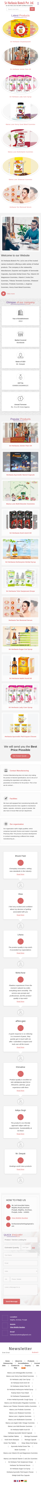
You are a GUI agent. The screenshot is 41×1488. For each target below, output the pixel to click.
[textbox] (26, 1247)
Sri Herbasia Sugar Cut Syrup (20, 649)
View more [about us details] (11, 294)
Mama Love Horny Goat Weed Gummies (20, 124)
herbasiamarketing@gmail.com (20, 1335)
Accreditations (23, 1363)
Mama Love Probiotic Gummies (20, 1409)
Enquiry (28, 1365)
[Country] (20, 1271)
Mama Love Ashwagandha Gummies (19, 1373)
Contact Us (15, 1365)
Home (7, 1361)
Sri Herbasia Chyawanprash (20, 42)
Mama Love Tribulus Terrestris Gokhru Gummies (20, 1406)
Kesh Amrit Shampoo (12, 1440)
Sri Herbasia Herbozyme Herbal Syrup (20, 562)
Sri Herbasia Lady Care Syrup (20, 97)
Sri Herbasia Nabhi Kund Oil (20, 678)
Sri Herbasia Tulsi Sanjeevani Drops (20, 591)
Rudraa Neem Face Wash (20, 1393)
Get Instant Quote (20, 756)
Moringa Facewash (30, 1436)
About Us (18, 1361)
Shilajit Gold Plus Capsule (21, 1475)
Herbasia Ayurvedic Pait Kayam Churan (20, 736)
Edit (33, 1248)
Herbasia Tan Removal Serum (20, 207)
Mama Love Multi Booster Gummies (20, 504)
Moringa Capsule (30, 1440)
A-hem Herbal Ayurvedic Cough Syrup (20, 1399)
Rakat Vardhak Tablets (11, 1436)
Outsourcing (7, 1363)
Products (31, 1361)
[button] (20, 1218)
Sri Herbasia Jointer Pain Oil (20, 69)
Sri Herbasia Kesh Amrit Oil (20, 533)
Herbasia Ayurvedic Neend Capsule (20, 475)
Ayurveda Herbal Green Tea (20, 1446)
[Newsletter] (20, 1353)
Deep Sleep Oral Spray (29, 1443)
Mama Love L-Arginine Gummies (20, 1416)
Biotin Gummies (20, 1450)
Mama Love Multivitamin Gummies (20, 152)
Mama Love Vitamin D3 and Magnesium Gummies (20, 1453)
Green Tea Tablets (10, 1443)
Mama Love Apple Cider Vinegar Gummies (20, 1423)
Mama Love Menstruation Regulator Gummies (20, 1403)
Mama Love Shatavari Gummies (20, 179)
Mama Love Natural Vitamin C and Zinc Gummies (20, 1459)
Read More (20, 874)
